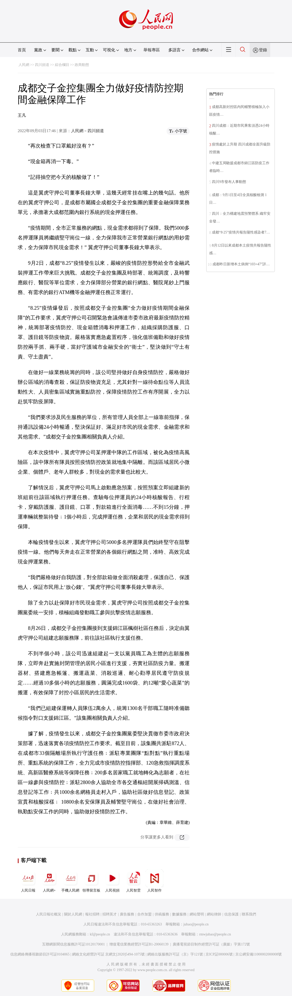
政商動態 (82, 65)
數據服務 (179, 914)
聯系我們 (249, 914)
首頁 (22, 50)
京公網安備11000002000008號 (258, 954)
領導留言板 (91, 880)
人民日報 (28, 880)
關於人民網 (73, 914)
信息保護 (231, 914)
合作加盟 (144, 914)
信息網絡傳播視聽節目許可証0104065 (40, 954)
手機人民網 (70, 880)
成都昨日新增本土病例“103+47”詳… (241, 264)
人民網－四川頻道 (87, 131)
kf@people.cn (100, 934)
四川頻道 (42, 65)
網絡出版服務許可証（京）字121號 (175, 954)
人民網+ (49, 880)
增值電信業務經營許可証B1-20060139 (139, 944)
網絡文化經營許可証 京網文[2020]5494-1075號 (108, 954)
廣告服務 (127, 914)
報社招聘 (92, 914)
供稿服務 (162, 914)
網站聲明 (197, 914)
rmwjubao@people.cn (215, 934)
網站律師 (214, 914)
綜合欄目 (62, 65)
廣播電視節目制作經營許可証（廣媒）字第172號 (211, 944)
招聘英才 (109, 914)
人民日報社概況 (48, 914)
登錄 (263, 50)
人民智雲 (133, 880)
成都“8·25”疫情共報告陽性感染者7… (241, 232)
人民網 (23, 65)
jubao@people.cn (196, 924)
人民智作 (154, 880)
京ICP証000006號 (219, 954)
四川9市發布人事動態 (229, 182)
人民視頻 (112, 880)
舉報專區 (151, 50)
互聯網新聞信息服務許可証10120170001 (73, 944)
